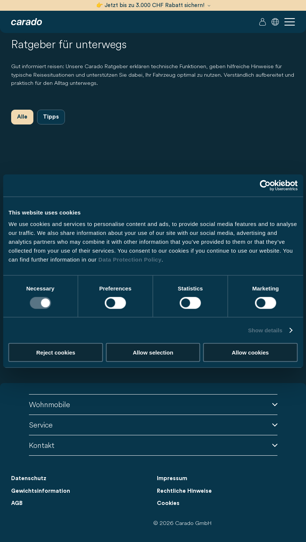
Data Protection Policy (129, 259)
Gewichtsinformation (40, 491)
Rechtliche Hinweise (184, 491)
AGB (17, 503)
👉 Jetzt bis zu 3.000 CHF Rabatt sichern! (153, 5)
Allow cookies (250, 352)
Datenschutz (28, 478)
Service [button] (153, 424)
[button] (275, 22)
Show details (265, 330)
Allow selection (153, 352)
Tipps (51, 117)
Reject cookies (55, 352)
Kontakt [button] (153, 445)
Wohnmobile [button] (153, 404)
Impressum (172, 478)
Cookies (168, 503)
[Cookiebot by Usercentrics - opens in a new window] (265, 185)
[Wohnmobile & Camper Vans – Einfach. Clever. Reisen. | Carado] (26, 22)
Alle (22, 117)
